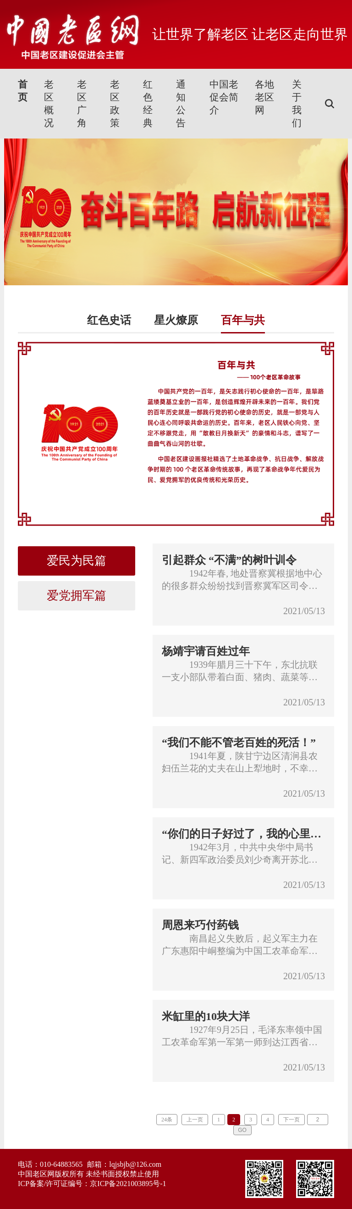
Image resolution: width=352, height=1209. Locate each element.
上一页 (195, 1119)
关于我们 (297, 103)
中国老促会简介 (223, 97)
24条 (166, 1119)
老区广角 (82, 103)
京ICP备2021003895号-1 (128, 1183)
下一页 (291, 1119)
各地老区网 (264, 97)
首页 (23, 91)
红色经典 (148, 103)
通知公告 (181, 103)
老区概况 (49, 103)
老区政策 (115, 103)
